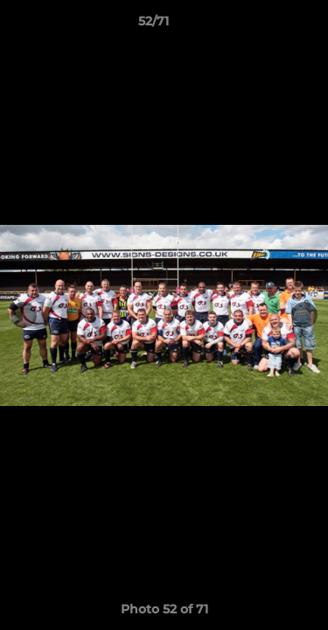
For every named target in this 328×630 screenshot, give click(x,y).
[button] (265, 25)
